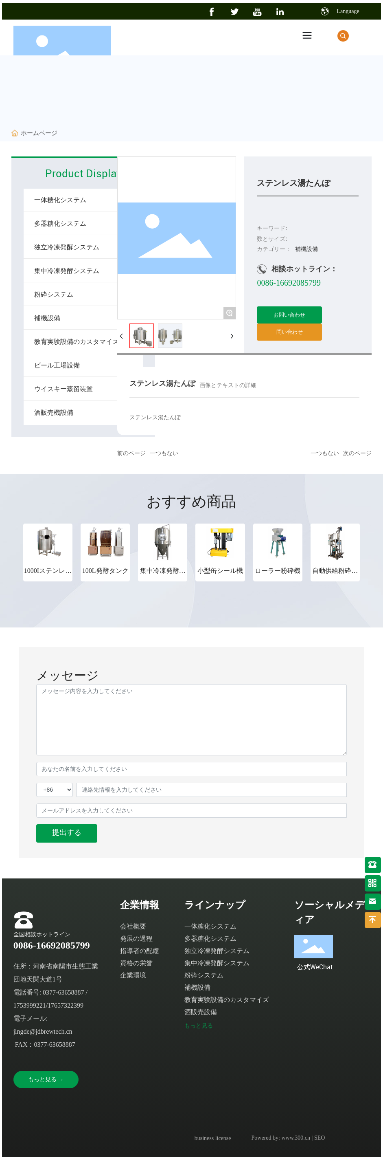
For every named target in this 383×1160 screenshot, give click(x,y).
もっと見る (198, 1026)
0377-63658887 (63, 992)
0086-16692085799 (289, 282)
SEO (319, 1138)
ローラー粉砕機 (277, 570)
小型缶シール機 (220, 570)
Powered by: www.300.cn (281, 1138)
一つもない (164, 453)
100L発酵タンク (105, 570)
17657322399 (65, 1005)
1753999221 (29, 1005)
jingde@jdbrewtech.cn (42, 1031)
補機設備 (306, 249)
